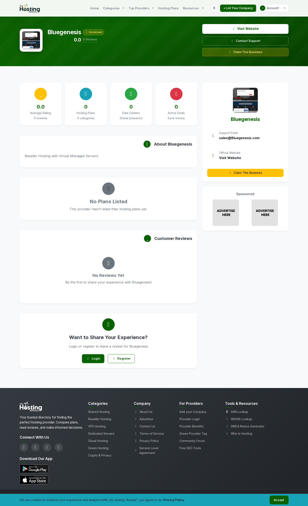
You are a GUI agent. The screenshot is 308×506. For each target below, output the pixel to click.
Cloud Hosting (98, 442)
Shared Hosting (99, 413)
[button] (273, 8)
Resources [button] (191, 8)
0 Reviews (90, 39)
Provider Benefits (191, 427)
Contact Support (245, 41)
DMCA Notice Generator (244, 427)
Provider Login (189, 420)
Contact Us (144, 427)
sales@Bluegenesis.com (239, 138)
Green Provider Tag (193, 435)
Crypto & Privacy (99, 457)
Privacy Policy (146, 442)
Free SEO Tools (190, 449)
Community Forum (192, 442)
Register (122, 359)
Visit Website (245, 29)
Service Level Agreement (146, 452)
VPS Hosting (97, 427)
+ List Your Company (238, 8)
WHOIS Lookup (238, 420)
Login (91, 359)
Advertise (143, 420)
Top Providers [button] (138, 8)
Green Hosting (98, 449)
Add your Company (192, 413)
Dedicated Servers (101, 435)
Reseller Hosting (99, 420)
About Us (143, 413)
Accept (278, 499)
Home (94, 8)
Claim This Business (245, 52)
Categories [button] (111, 8)
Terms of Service (149, 435)
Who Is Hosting (238, 435)
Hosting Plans (168, 8)
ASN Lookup (236, 413)
